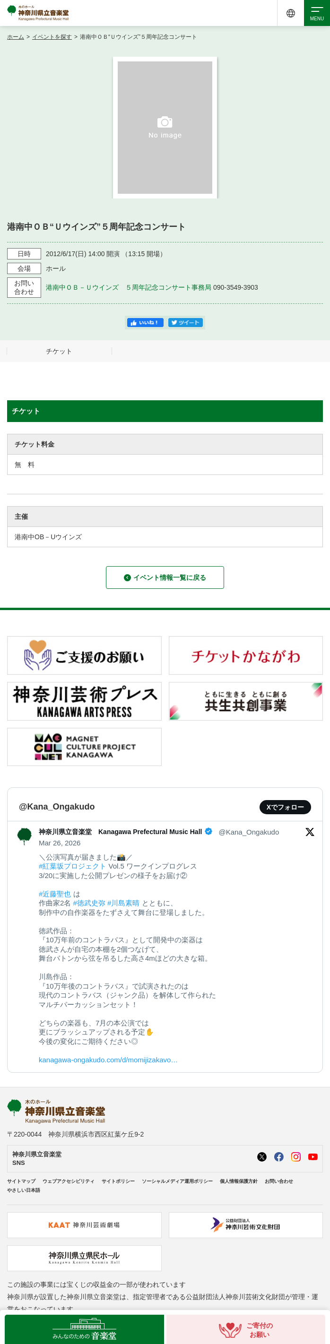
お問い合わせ (279, 1181)
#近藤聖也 (55, 894)
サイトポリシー (118, 1181)
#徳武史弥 (89, 903)
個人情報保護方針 (239, 1181)
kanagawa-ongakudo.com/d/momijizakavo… (108, 1060)
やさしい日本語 (23, 1190)
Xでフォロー (285, 807)
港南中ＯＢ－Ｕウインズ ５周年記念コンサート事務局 (128, 287)
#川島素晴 (123, 903)
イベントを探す (52, 37)
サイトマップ (21, 1181)
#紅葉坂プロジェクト (72, 866)
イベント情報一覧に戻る (165, 577)
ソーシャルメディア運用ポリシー (177, 1181)
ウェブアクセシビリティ (69, 1181)
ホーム (15, 37)
